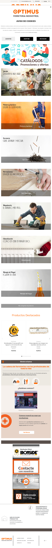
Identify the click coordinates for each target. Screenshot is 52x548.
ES (49, 1)
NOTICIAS (29, 538)
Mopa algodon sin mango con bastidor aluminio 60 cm (38, 344)
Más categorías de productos (26, 305)
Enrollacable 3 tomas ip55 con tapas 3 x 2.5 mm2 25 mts (13, 344)
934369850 (37, 1)
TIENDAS (29, 542)
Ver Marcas (26, 432)
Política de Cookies (33, 32)
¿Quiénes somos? (26, 388)
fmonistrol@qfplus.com (26, 1)
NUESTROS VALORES (21, 540)
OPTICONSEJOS (30, 540)
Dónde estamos (26, 362)
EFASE (38, 347)
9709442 (38, 348)
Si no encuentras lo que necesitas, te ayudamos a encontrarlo (16, 522)
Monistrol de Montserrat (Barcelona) (26, 410)
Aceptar (26, 39)
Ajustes (8, 39)
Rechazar (43, 39)
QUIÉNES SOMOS (20, 538)
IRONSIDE (13, 347)
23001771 (14, 348)
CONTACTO (19, 542)
